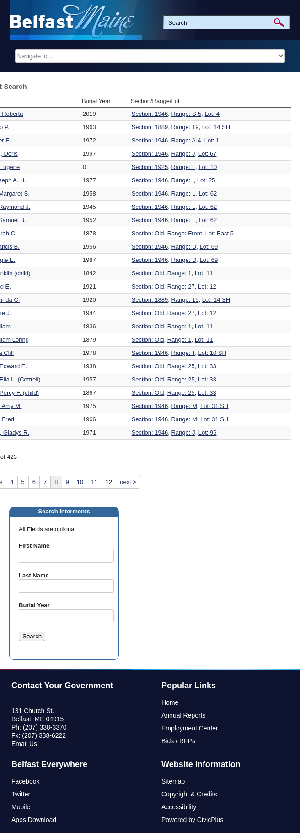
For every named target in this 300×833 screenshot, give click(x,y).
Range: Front (184, 233)
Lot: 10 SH (212, 352)
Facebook (25, 781)
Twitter (20, 794)
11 (94, 482)
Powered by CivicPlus (192, 819)
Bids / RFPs (178, 741)
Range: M (184, 406)
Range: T (183, 352)
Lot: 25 (206, 180)
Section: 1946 (150, 113)
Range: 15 (184, 299)
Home (169, 702)
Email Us (24, 743)
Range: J (183, 153)
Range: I (182, 180)
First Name (34, 545)
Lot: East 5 (219, 233)
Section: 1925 (150, 166)
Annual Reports (183, 715)
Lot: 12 (207, 286)
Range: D (183, 246)
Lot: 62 (207, 193)
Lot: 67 (207, 153)
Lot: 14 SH (216, 127)
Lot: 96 (207, 432)
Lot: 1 (212, 140)
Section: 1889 (150, 127)
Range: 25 (181, 366)
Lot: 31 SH (214, 406)
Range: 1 (179, 273)
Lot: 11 (204, 273)
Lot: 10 (207, 166)
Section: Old (148, 233)
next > (128, 482)
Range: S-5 (186, 113)
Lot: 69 (209, 246)
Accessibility (178, 807)
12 (109, 482)
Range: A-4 (186, 140)
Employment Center (189, 728)
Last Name (34, 575)
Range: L (183, 166)
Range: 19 (184, 127)
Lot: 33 (207, 366)
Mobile (20, 807)
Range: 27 (181, 286)
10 (80, 482)
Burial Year (34, 605)
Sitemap (173, 781)
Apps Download (33, 819)
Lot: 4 (212, 113)
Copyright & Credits (189, 794)
